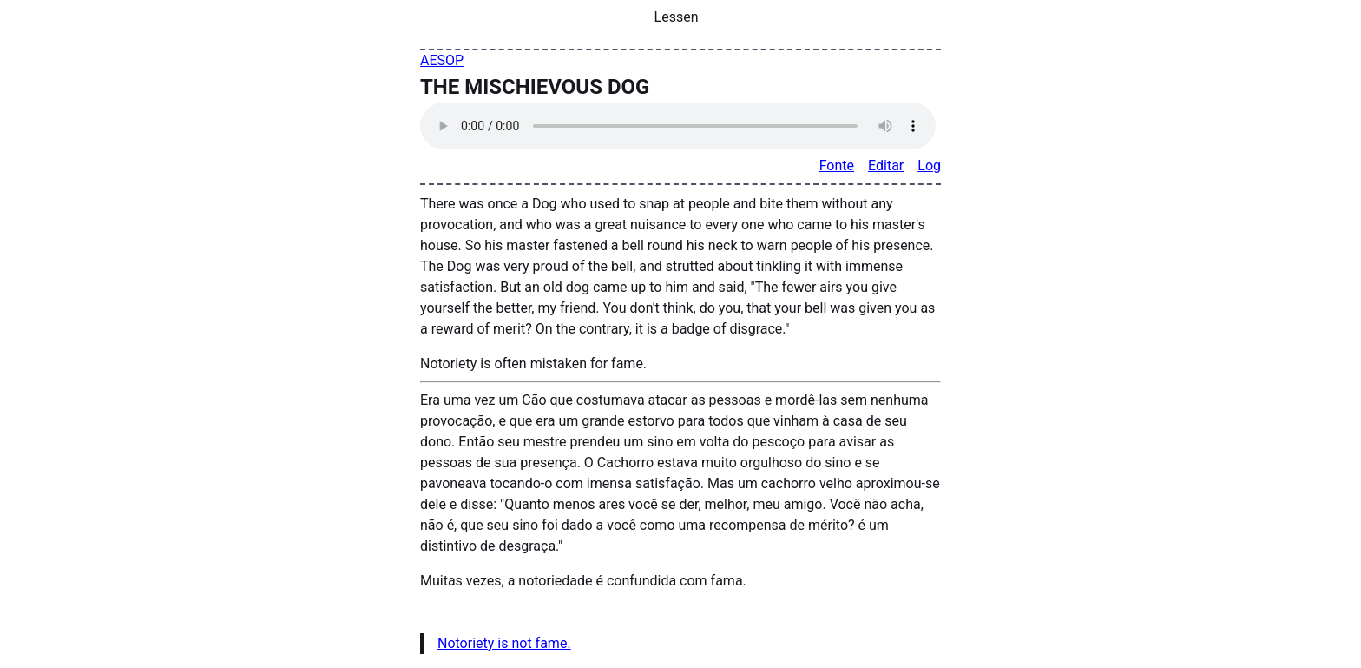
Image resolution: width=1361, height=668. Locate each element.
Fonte (836, 165)
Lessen (676, 17)
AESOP (442, 60)
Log (929, 165)
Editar (886, 165)
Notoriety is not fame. (504, 643)
